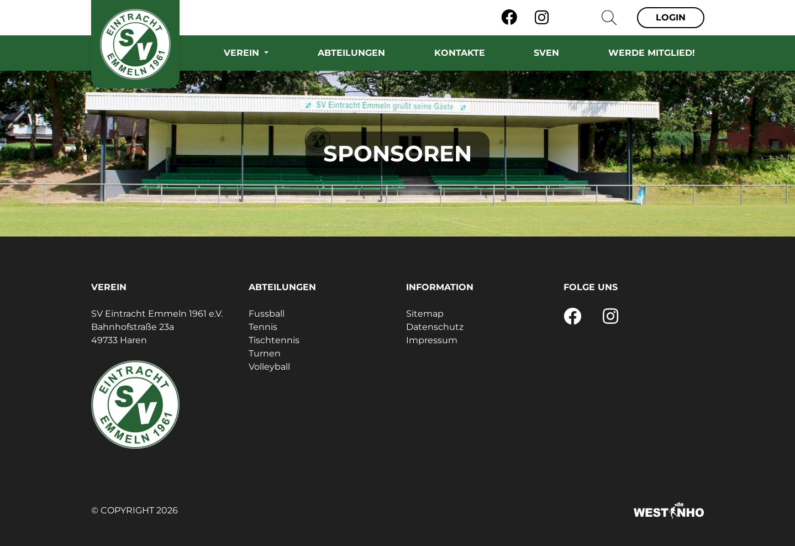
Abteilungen (351, 53)
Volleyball (269, 366)
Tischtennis (274, 340)
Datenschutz (435, 327)
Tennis (263, 327)
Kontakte (459, 53)
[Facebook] (509, 17)
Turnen (265, 353)
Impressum (431, 340)
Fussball (267, 313)
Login (671, 17)
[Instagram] (541, 17)
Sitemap (425, 313)
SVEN (546, 53)
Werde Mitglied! (651, 53)
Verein (243, 53)
